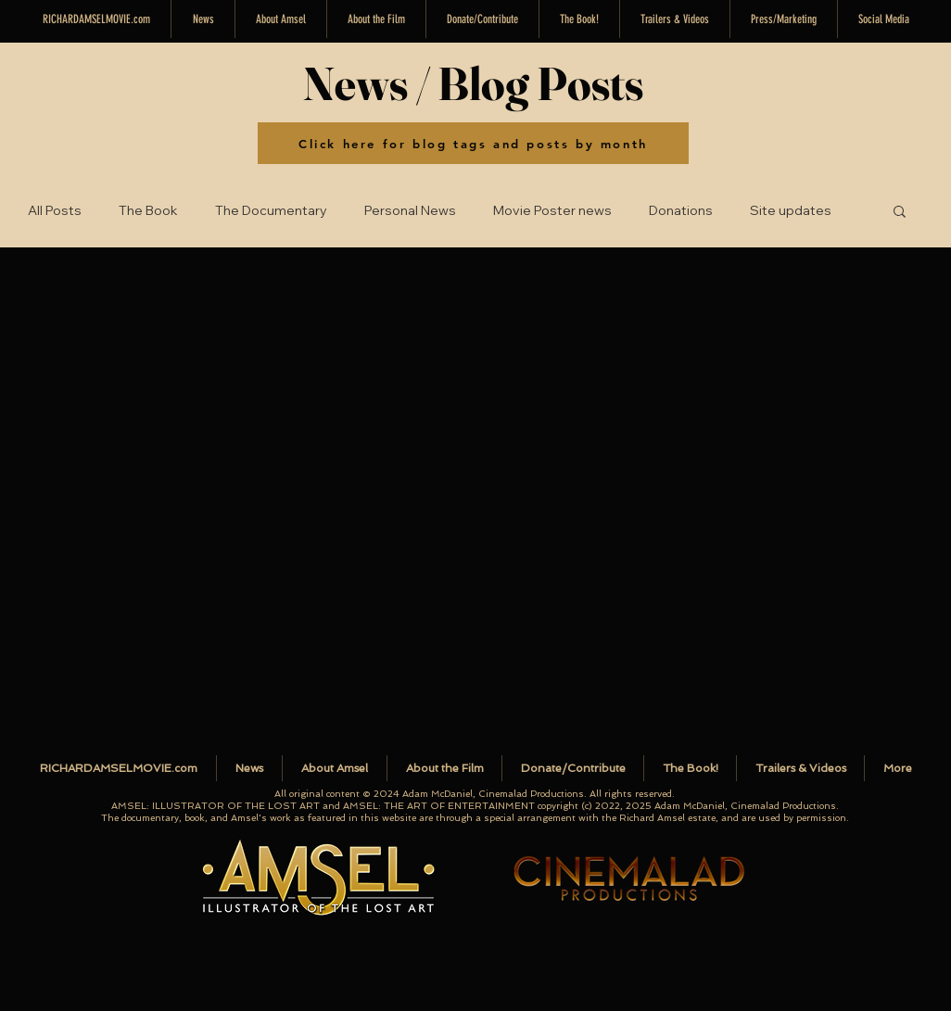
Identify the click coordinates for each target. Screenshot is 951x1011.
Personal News (410, 211)
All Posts (55, 211)
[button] (884, 19)
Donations (681, 211)
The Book (148, 211)
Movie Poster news (552, 211)
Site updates (790, 211)
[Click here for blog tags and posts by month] (473, 143)
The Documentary (271, 211)
